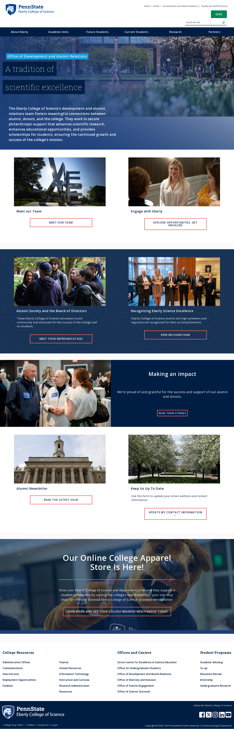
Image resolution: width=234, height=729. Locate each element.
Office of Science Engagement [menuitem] (135, 685)
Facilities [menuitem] (8, 685)
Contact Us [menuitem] (43, 724)
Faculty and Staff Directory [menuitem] (214, 6)
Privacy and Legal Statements (217, 725)
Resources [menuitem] (65, 691)
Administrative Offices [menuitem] (16, 662)
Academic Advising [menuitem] (211, 662)
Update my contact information (175, 513)
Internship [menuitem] (206, 680)
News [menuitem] (147, 6)
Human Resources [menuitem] (70, 668)
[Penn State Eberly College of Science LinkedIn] (222, 716)
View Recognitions (175, 335)
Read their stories (172, 413)
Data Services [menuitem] (11, 674)
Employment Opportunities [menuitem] (19, 680)
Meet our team (61, 222)
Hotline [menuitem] (31, 724)
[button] (219, 15)
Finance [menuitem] (63, 662)
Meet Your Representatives (61, 339)
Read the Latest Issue (61, 500)
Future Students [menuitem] (97, 32)
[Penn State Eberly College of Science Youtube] (229, 716)
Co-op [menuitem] (203, 668)
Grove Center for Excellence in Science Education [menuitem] (147, 662)
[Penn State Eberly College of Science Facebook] (202, 716)
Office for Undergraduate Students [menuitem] (139, 668)
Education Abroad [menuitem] (211, 674)
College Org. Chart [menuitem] (14, 724)
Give (218, 14)
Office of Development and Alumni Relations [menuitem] (144, 674)
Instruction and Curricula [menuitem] (74, 680)
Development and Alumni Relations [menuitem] (180, 6)
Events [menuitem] (156, 6)
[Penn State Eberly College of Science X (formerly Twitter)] (209, 716)
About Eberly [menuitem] (19, 32)
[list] (117, 584)
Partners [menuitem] (215, 32)
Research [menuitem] (175, 32)
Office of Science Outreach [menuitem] (133, 691)
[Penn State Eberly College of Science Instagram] (215, 716)
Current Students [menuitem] (137, 32)
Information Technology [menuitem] (74, 674)
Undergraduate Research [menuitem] (215, 685)
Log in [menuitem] (55, 724)
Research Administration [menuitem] (74, 685)
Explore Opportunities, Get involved (175, 224)
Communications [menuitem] (13, 668)
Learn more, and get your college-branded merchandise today (117, 611)
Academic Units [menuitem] (58, 32)
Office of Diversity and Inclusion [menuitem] (136, 680)
